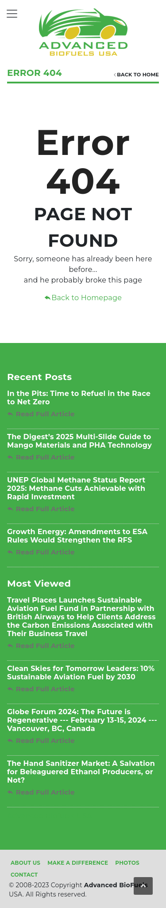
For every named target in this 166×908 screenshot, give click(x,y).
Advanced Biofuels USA (49, 816)
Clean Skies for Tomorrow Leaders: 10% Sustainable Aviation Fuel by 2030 (80, 672)
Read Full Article (41, 414)
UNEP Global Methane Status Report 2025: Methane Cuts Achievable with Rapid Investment (76, 488)
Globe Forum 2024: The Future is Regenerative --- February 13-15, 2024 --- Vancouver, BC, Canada (82, 720)
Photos (127, 862)
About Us (25, 862)
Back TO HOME (136, 75)
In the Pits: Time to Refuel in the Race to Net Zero (79, 397)
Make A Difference (77, 862)
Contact (24, 874)
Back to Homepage (83, 298)
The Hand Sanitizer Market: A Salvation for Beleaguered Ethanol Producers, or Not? (81, 771)
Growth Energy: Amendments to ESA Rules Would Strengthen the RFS (77, 535)
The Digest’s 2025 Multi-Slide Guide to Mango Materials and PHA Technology (79, 441)
